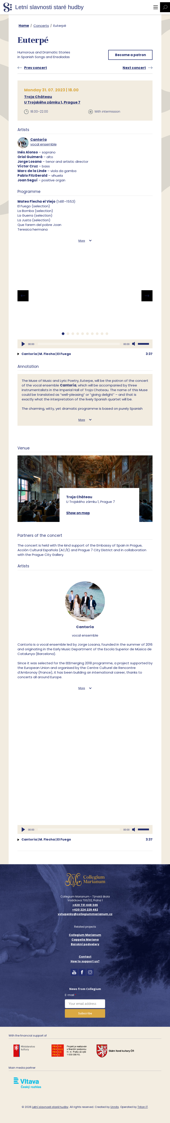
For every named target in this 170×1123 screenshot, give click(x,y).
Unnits (114, 1107)
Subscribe (85, 1013)
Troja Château (38, 96)
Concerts (41, 25)
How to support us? (85, 961)
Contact (85, 956)
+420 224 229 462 (85, 909)
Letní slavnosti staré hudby (50, 1107)
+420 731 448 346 (85, 905)
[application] (85, 343)
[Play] (23, 344)
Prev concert (35, 67)
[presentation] (23, 295)
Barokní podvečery (85, 944)
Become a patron (130, 55)
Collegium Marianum (85, 935)
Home (24, 25)
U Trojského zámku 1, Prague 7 (52, 102)
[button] (63, 333)
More (81, 240)
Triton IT (142, 1107)
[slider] (79, 344)
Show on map (78, 513)
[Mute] (134, 344)
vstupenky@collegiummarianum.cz (85, 914)
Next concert (134, 67)
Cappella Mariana (85, 939)
